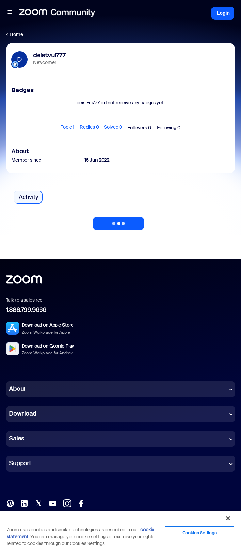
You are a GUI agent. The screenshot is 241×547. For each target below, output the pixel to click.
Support (20, 463)
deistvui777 (49, 55)
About (17, 389)
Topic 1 (67, 127)
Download (22, 414)
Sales (16, 438)
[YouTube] (52, 503)
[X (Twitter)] (38, 503)
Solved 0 (113, 127)
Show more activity (118, 221)
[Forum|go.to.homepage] (57, 13)
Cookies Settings (199, 533)
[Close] (228, 518)
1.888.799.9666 (26, 310)
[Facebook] (81, 503)
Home (16, 34)
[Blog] (10, 503)
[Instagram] (67, 503)
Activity (28, 197)
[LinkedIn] (24, 503)
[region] (120, 529)
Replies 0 (89, 127)
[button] (10, 13)
